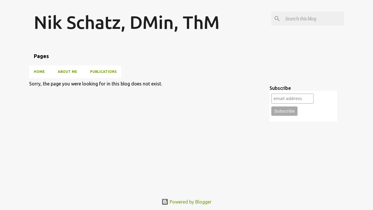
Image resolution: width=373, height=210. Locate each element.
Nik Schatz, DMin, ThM (126, 22)
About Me (67, 72)
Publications (103, 72)
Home (39, 72)
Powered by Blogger (186, 201)
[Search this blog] (313, 19)
